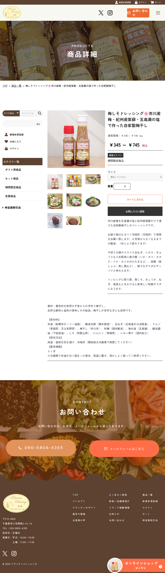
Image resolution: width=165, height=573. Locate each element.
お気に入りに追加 (135, 211)
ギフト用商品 (13, 170)
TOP (4, 85)
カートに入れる (135, 199)
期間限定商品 (13, 187)
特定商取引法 (11, 207)
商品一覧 (16, 85)
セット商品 (11, 178)
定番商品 (10, 196)
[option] (76, 139)
